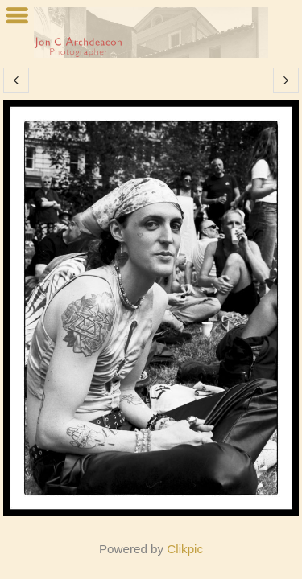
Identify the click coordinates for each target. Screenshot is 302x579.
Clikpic (185, 549)
